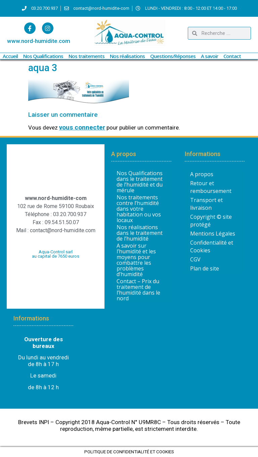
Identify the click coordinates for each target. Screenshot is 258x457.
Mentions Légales (212, 233)
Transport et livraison (206, 203)
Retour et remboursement (210, 187)
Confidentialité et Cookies (211, 246)
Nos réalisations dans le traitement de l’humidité (140, 233)
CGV (195, 259)
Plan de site (204, 268)
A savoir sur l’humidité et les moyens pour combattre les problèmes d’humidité (136, 260)
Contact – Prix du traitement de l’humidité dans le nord (138, 290)
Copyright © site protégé (211, 220)
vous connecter (82, 127)
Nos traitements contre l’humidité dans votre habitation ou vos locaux (139, 209)
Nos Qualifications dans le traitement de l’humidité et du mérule (140, 182)
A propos (201, 174)
